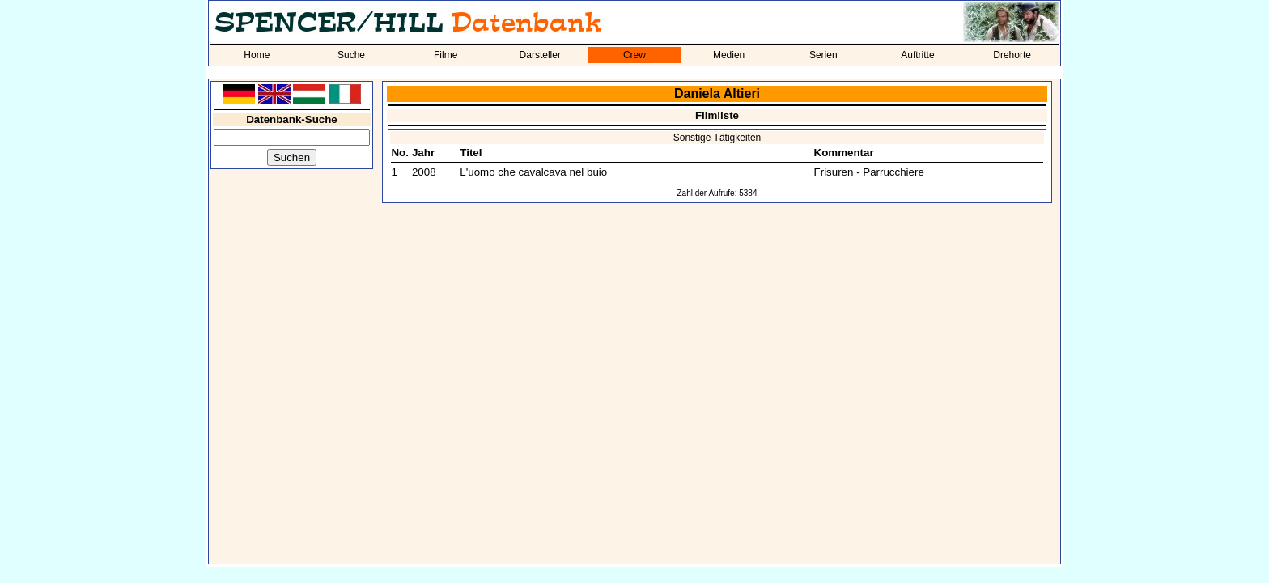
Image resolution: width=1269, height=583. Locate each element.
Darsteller (540, 55)
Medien (729, 55)
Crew (634, 55)
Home (257, 55)
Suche (351, 55)
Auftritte (917, 55)
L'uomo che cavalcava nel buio (533, 172)
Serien (823, 55)
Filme (445, 55)
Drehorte (1012, 55)
